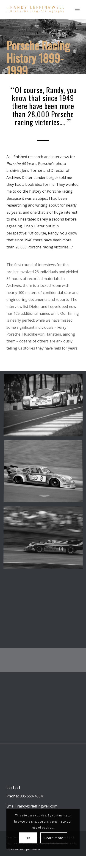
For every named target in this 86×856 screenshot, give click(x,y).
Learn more (53, 838)
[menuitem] (77, 9)
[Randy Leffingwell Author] (35, 9)
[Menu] (77, 9)
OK (27, 838)
